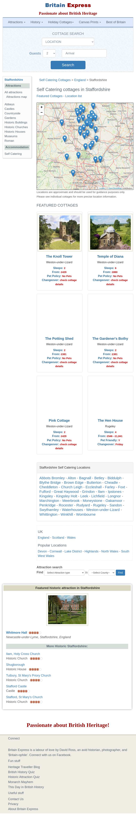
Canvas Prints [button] (90, 22)
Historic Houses (15, 131)
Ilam (101, 491)
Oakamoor (113, 501)
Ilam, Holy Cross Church (23, 654)
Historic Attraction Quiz (24, 777)
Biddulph (115, 478)
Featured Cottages (50, 96)
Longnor (114, 496)
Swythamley (49, 510)
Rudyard (83, 505)
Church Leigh (71, 487)
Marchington (49, 501)
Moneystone (92, 501)
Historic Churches (16, 127)
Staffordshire (14, 79)
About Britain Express (23, 809)
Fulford (45, 491)
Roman (9, 140)
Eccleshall (93, 487)
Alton (72, 478)
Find (40, 572)
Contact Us (16, 799)
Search (68, 65)
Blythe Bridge (50, 482)
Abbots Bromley (52, 478)
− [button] (41, 112)
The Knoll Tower (59, 256)
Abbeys (9, 104)
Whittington (48, 514)
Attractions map (16, 96)
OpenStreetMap (115, 188)
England (80, 80)
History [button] (37, 22)
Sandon (115, 505)
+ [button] (41, 107)
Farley (110, 487)
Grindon (88, 491)
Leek (84, 496)
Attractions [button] (16, 22)
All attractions (13, 92)
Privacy (13, 804)
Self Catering (13, 153)
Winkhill (67, 514)
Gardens (10, 118)
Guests (35, 53)
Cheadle (111, 482)
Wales (71, 537)
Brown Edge (74, 482)
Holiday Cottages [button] (61, 22)
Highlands (91, 551)
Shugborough (15, 664)
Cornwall (56, 551)
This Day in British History (26, 787)
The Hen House (110, 420)
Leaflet (102, 188)
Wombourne (86, 514)
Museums (11, 136)
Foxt (121, 487)
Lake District (73, 551)
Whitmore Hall (16, 632)
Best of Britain (116, 22)
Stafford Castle (16, 686)
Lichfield (98, 496)
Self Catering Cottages (55, 80)
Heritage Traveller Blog (24, 767)
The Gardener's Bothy (110, 338)
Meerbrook (71, 501)
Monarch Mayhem (20, 782)
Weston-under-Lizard (103, 510)
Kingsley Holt (66, 496)
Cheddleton (48, 487)
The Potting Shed (59, 338)
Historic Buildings (16, 122)
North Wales (109, 551)
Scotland (58, 537)
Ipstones (114, 491)
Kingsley (46, 496)
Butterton (94, 482)
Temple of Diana (110, 256)
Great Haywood (66, 491)
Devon (42, 551)
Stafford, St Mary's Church (24, 697)
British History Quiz (21, 772)
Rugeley (99, 505)
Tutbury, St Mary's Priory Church (28, 675)
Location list (73, 96)
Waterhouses (72, 510)
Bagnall (85, 478)
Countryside (12, 113)
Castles (9, 109)
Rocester (66, 505)
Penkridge (47, 505)
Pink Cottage (59, 420)
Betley (99, 478)
